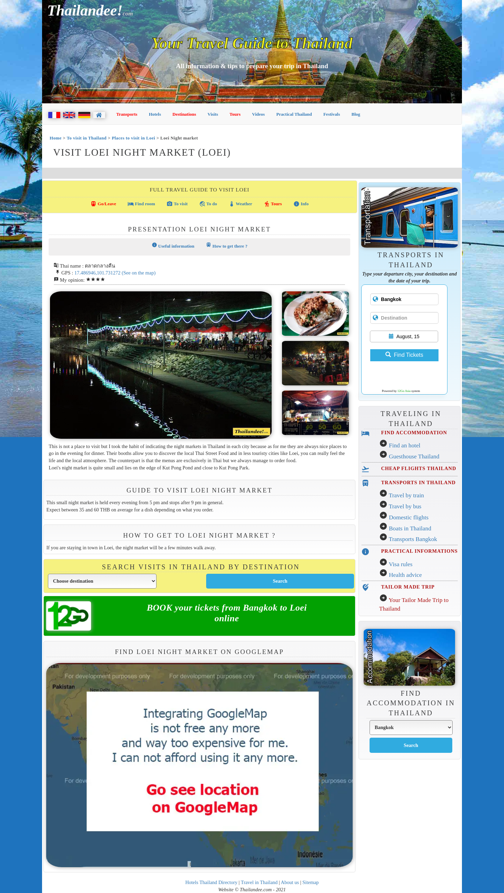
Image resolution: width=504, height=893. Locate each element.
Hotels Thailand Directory (211, 882)
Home (56, 138)
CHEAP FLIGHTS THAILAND (418, 468)
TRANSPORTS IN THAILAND (418, 482)
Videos (258, 114)
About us (290, 882)
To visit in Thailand (87, 138)
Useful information (173, 245)
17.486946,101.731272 (97, 273)
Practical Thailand (294, 114)
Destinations (184, 114)
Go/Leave (103, 204)
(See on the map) (138, 273)
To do (208, 204)
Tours (235, 114)
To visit (177, 204)
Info (301, 204)
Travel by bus (405, 506)
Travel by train (406, 495)
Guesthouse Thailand (414, 456)
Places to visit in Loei (133, 138)
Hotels (155, 114)
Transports (126, 114)
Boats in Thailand (410, 528)
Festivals (331, 114)
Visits (213, 114)
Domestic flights (409, 517)
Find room (141, 204)
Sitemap (310, 882)
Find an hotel (404, 445)
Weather (240, 204)
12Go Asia (404, 391)
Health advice (405, 575)
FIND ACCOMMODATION (414, 432)
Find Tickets (404, 355)
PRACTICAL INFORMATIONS (419, 551)
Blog (356, 114)
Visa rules (401, 564)
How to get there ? (227, 245)
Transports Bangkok (413, 539)
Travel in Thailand (259, 882)
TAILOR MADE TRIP (407, 587)
